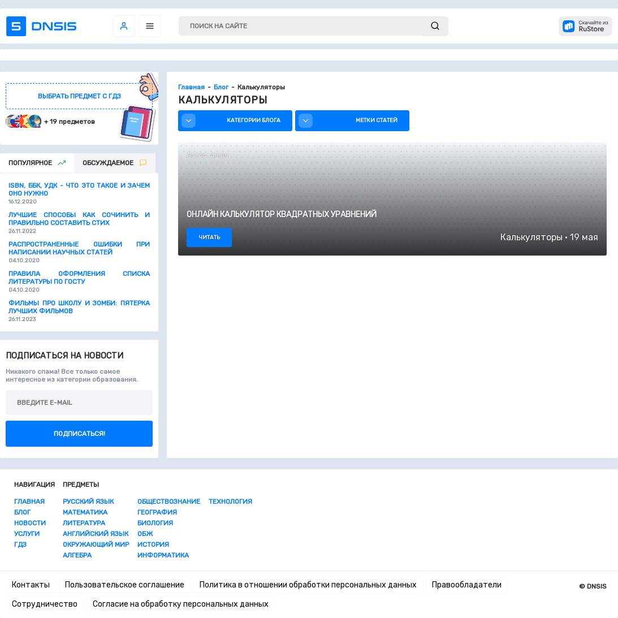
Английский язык (95, 534)
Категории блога (232, 120)
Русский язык (88, 501)
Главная (29, 501)
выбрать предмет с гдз (79, 96)
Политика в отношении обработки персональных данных (308, 585)
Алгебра (77, 555)
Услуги (27, 534)
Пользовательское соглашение (124, 585)
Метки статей (349, 120)
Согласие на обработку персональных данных (181, 604)
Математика (85, 512)
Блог (22, 512)
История (153, 544)
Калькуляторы (531, 237)
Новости (30, 523)
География (157, 512)
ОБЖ (145, 534)
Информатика (163, 555)
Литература (84, 523)
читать (209, 237)
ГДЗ (20, 544)
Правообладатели (467, 585)
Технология (230, 501)
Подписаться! (79, 434)
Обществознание (168, 501)
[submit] (435, 26)
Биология (155, 523)
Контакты (31, 585)
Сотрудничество (44, 604)
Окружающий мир (96, 544)
